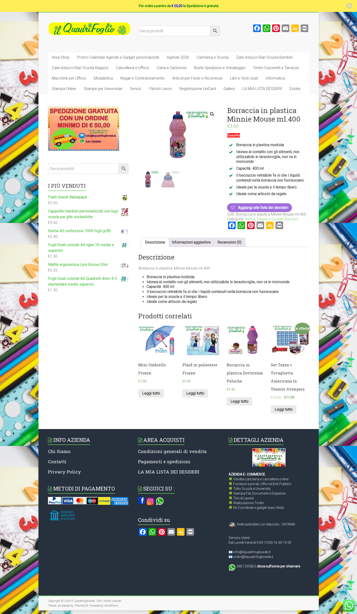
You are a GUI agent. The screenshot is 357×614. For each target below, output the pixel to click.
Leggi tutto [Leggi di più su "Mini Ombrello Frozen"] (151, 393)
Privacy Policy (64, 472)
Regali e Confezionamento (142, 78)
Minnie (250, 219)
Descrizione (155, 242)
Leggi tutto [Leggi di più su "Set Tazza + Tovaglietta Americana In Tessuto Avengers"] (284, 409)
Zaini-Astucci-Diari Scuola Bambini (264, 57)
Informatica (275, 78)
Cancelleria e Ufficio (132, 68)
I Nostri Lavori (160, 88)
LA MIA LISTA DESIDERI (262, 88)
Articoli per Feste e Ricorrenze (197, 78)
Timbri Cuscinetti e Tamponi (276, 68)
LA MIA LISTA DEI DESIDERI (169, 472)
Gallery (229, 88)
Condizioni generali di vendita (172, 451)
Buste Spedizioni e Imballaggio (219, 68)
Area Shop (60, 57)
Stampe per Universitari (103, 88)
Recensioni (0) (229, 242)
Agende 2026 (178, 57)
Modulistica (103, 78)
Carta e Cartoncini (171, 68)
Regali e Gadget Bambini (277, 219)
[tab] (155, 242)
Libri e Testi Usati (244, 78)
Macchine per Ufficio (69, 78)
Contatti (57, 461)
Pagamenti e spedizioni (164, 461)
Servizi (135, 88)
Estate (295, 88)
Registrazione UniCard (197, 88)
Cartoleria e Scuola (212, 57)
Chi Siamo (59, 451)
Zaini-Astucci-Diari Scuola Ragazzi (80, 68)
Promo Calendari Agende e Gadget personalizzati (118, 57)
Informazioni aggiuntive (191, 242)
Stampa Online (64, 88)
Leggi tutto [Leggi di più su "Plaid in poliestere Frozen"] (195, 393)
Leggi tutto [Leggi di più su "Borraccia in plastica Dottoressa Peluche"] (239, 401)
